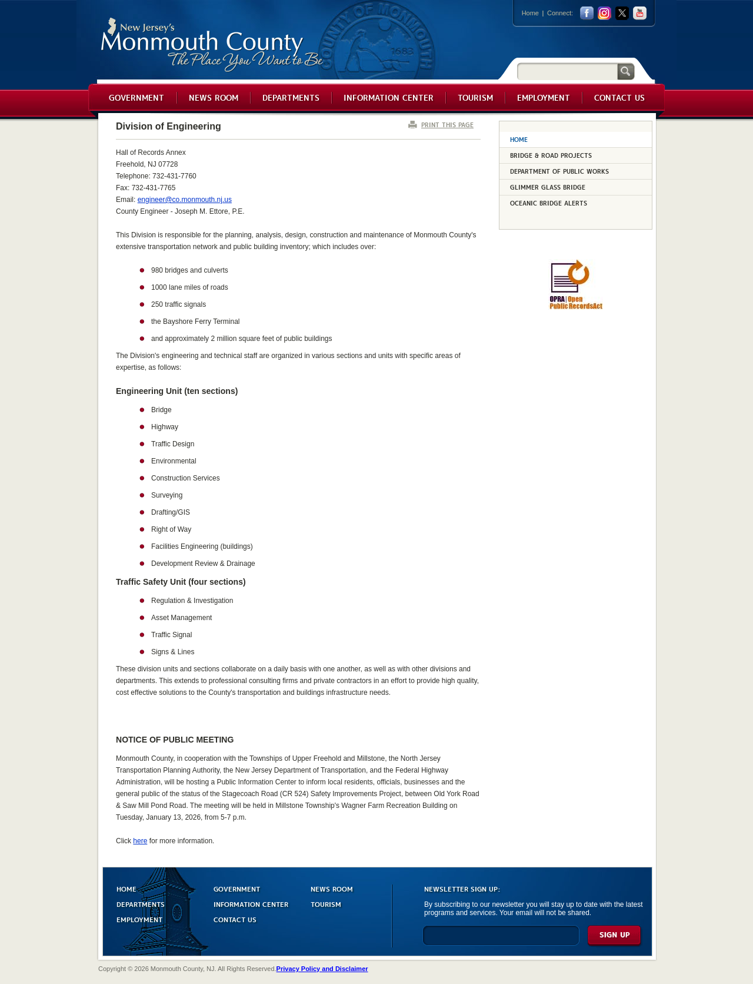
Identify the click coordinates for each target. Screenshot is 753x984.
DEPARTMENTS (140, 904)
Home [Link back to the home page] (530, 12)
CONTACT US (235, 919)
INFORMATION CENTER (251, 904)
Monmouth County (212, 45)
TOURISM (326, 904)
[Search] (567, 70)
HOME (126, 888)
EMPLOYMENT (139, 919)
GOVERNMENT (237, 888)
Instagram (604, 13)
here (140, 841)
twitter (622, 13)
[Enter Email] (500, 940)
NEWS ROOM (332, 888)
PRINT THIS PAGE (447, 124)
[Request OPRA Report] (575, 307)
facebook (587, 13)
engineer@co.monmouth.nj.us (185, 200)
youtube (640, 13)
